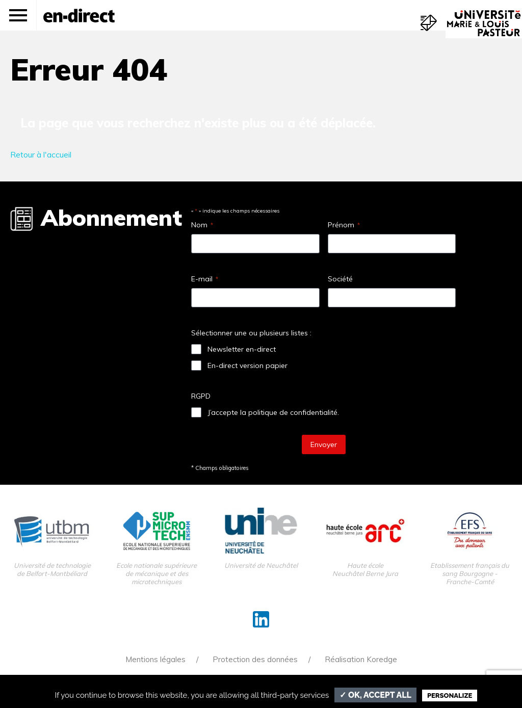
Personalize (449, 695)
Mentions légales (155, 659)
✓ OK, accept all (375, 695)
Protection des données (255, 659)
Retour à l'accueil (40, 154)
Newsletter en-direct (241, 349)
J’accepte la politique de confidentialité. (273, 412)
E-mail (204, 278)
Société (340, 278)
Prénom (344, 224)
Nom (202, 224)
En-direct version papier (247, 365)
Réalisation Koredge (361, 659)
